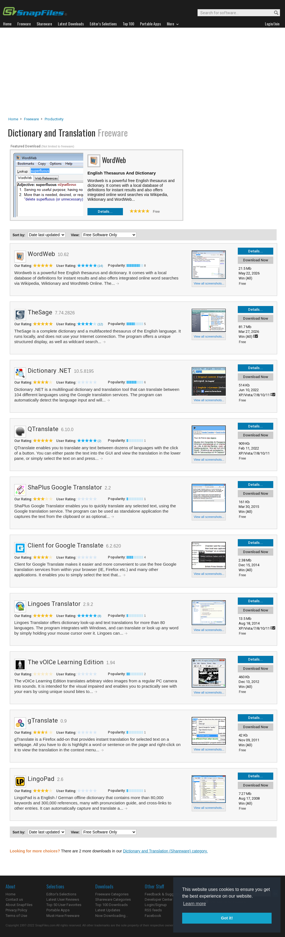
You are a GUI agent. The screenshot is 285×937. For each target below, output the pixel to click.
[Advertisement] (142, 74)
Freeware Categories (112, 894)
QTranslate (43, 429)
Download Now (255, 260)
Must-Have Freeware (62, 916)
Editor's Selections (61, 894)
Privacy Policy (16, 910)
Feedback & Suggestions (165, 894)
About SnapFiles (19, 905)
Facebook (153, 916)
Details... (105, 211)
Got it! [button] (227, 918)
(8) (99, 616)
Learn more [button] (194, 903)
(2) (99, 441)
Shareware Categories (113, 899)
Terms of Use (16, 916)
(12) (100, 324)
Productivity (54, 119)
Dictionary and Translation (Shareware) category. (165, 851)
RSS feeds (153, 910)
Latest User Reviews (62, 899)
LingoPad (41, 778)
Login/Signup (156, 905)
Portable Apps (58, 910)
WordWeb (41, 253)
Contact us (14, 899)
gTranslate (43, 720)
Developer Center (158, 899)
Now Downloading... (111, 916)
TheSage (40, 312)
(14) (100, 265)
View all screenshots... (209, 283)
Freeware (31, 119)
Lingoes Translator (54, 603)
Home (13, 119)
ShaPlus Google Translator (65, 487)
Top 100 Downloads (111, 905)
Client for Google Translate (65, 545)
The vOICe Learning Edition (66, 662)
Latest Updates (107, 910)
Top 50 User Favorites (63, 905)
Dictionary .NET (49, 370)
